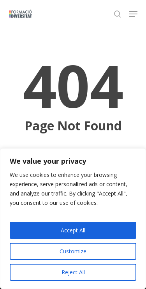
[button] (133, 14)
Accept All (73, 230)
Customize (73, 251)
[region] (73, 218)
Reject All (73, 272)
